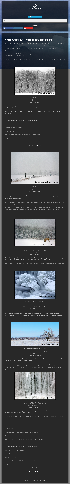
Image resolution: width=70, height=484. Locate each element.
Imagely (43, 480)
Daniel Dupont (35, 7)
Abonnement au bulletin (35, 17)
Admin (35, 25)
